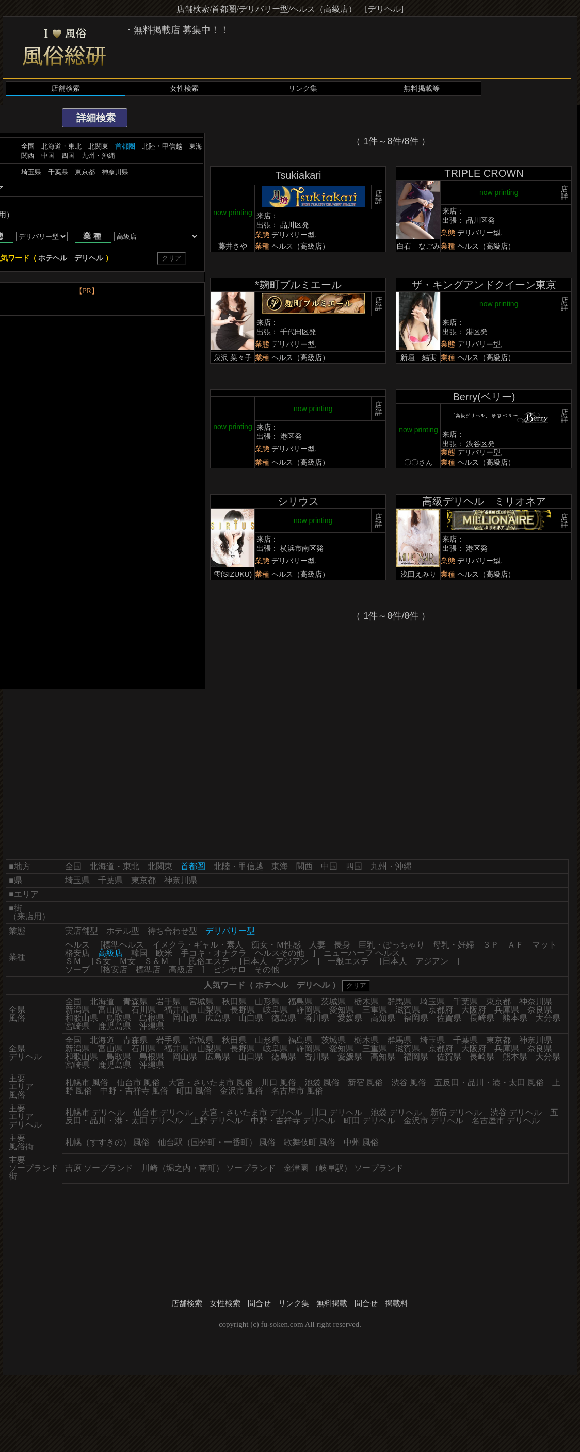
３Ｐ (490, 944)
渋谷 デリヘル (516, 1112)
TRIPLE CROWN (483, 173)
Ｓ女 (102, 961)
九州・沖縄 (98, 155)
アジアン (292, 961)
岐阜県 (275, 1009)
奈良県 (539, 1009)
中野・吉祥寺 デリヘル (293, 1120)
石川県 (143, 1009)
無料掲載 (331, 1303)
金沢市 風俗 (241, 1090)
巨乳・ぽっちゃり (392, 944)
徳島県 (283, 1018)
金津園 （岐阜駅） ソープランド (344, 1168)
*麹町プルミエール (298, 284)
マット (544, 944)
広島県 (217, 1018)
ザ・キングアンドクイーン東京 (484, 284)
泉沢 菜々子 (233, 357)
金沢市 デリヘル (433, 1120)
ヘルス (77, 944)
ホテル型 (122, 930)
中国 (48, 155)
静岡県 (308, 1009)
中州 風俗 (361, 1142)
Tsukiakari (298, 175)
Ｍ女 (127, 961)
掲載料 (396, 1303)
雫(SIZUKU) (233, 574)
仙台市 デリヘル (163, 1112)
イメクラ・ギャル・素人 (197, 944)
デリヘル (88, 258)
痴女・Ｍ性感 (276, 944)
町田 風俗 (194, 1090)
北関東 (98, 146)
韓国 (139, 953)
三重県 (374, 1009)
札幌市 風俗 (86, 1082)
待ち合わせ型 (172, 930)
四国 (68, 155)
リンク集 (302, 88)
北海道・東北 (61, 146)
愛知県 (341, 1009)
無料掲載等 (422, 88)
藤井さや (232, 246)
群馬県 (399, 1001)
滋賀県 (407, 1009)
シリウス (298, 501)
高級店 (181, 969)
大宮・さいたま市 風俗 (210, 1082)
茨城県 (333, 1001)
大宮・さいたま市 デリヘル (251, 1112)
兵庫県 (506, 1009)
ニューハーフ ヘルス (362, 953)
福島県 (300, 1001)
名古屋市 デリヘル (506, 1120)
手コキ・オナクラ (214, 953)
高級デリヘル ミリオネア (484, 501)
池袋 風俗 (322, 1082)
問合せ (259, 1303)
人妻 (317, 944)
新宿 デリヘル (456, 1112)
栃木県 (366, 1001)
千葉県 (58, 172)
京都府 (440, 1009)
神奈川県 (115, 172)
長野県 (242, 1009)
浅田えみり (418, 574)
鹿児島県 (114, 1026)
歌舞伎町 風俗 (309, 1142)
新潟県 (77, 1009)
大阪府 (473, 1009)
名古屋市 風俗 (297, 1090)
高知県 (382, 1018)
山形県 (267, 1001)
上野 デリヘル (217, 1120)
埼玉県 (31, 172)
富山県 (110, 1009)
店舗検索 (65, 88)
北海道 (102, 1001)
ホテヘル (52, 258)
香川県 (316, 1018)
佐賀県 (449, 1018)
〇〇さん (418, 462)
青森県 (135, 1001)
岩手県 (168, 1001)
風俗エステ (209, 961)
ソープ (77, 969)
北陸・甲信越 (162, 146)
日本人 (255, 961)
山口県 (250, 1018)
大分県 (548, 1018)
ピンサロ (229, 969)
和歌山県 (81, 1018)
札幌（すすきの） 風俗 (107, 1142)
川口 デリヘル (336, 1112)
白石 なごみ (418, 246)
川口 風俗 (278, 1082)
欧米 (164, 953)
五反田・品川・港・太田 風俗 (489, 1082)
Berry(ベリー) (484, 396)
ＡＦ (515, 944)
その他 (266, 969)
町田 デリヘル (369, 1120)
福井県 (176, 1009)
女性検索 (184, 88)
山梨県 (209, 1009)
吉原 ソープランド (99, 1168)
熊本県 (515, 1018)
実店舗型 (81, 930)
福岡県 (416, 1018)
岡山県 (184, 1018)
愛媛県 (349, 1018)
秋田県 (234, 1001)
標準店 (148, 969)
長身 (342, 944)
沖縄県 (151, 1026)
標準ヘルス (123, 944)
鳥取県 (118, 1018)
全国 (28, 146)
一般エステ (348, 961)
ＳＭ (73, 961)
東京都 (85, 172)
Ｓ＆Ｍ (156, 961)
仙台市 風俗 (138, 1082)
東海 (195, 146)
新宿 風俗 (365, 1082)
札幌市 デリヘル (95, 1112)
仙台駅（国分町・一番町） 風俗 (217, 1142)
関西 (28, 155)
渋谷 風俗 (408, 1082)
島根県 (151, 1018)
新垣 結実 (418, 357)
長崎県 (482, 1018)
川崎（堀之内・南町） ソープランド (208, 1168)
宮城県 (201, 1001)
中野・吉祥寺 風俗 (134, 1090)
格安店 (77, 953)
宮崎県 (77, 1026)
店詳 (378, 197)
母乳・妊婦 (453, 944)
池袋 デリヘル (396, 1112)
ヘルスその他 (279, 953)
